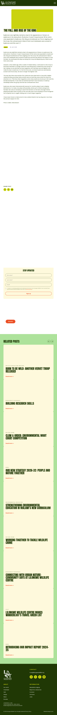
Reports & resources (35, 690)
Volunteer (6, 690)
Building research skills (20, 403)
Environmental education (14, 502)
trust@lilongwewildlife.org (37, 672)
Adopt (5, 694)
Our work (6, 687)
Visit (7, 609)
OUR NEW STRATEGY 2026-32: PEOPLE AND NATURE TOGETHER (28, 471)
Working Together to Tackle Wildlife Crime (27, 541)
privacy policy (29, 289)
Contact (32, 692)
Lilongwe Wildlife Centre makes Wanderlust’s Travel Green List (24, 613)
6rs (52, 711)
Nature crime (10, 432)
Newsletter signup (35, 687)
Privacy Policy (28, 711)
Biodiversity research (13, 400)
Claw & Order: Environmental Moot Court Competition (26, 436)
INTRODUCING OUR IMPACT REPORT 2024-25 (27, 648)
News (5, 47)
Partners (32, 694)
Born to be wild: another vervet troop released (28, 369)
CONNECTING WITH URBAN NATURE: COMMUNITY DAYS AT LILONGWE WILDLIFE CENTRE (27, 577)
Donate (10, 321)
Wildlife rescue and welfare (15, 365)
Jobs (31, 697)
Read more (10, 376)
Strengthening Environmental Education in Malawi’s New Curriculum (28, 506)
